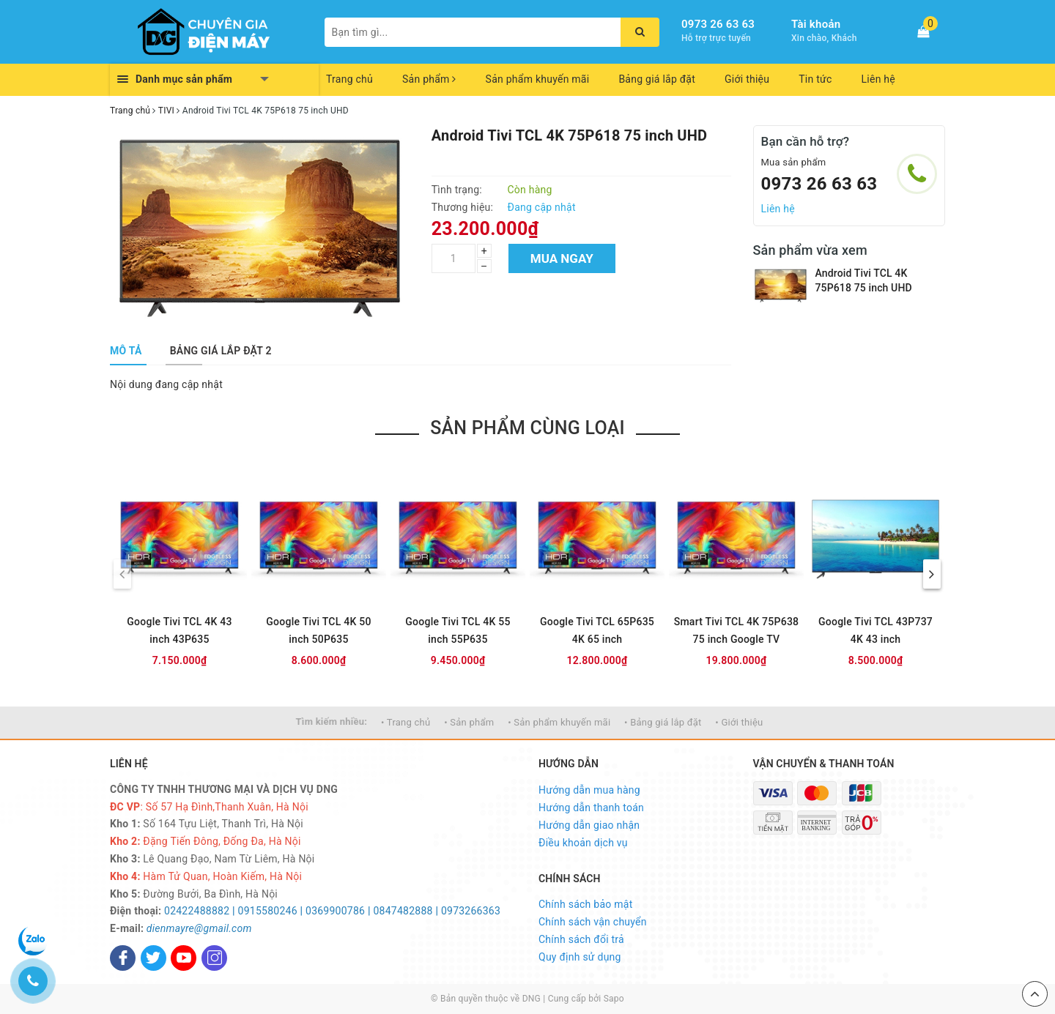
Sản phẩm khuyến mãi (538, 79)
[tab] (126, 350)
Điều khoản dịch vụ (583, 843)
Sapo (614, 999)
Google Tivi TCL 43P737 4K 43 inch (875, 630)
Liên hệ (878, 79)
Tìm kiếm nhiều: (332, 721)
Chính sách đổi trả (581, 939)
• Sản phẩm (469, 722)
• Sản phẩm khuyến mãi (559, 722)
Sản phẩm (429, 79)
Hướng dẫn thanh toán (591, 807)
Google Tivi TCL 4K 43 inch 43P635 (179, 630)
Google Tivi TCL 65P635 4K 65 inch (597, 630)
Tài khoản (815, 24)
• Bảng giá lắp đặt (663, 722)
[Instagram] (214, 958)
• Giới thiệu (739, 722)
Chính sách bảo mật (585, 904)
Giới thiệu (747, 79)
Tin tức (815, 79)
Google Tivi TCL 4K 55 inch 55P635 (457, 630)
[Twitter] (153, 958)
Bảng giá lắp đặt (656, 79)
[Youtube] (183, 958)
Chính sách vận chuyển (592, 922)
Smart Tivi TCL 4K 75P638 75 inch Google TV (736, 630)
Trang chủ (349, 79)
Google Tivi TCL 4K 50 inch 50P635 (318, 630)
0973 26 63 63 (718, 24)
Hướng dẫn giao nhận (589, 825)
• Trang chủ (405, 722)
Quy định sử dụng (579, 957)
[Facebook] (123, 958)
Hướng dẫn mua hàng (589, 790)
